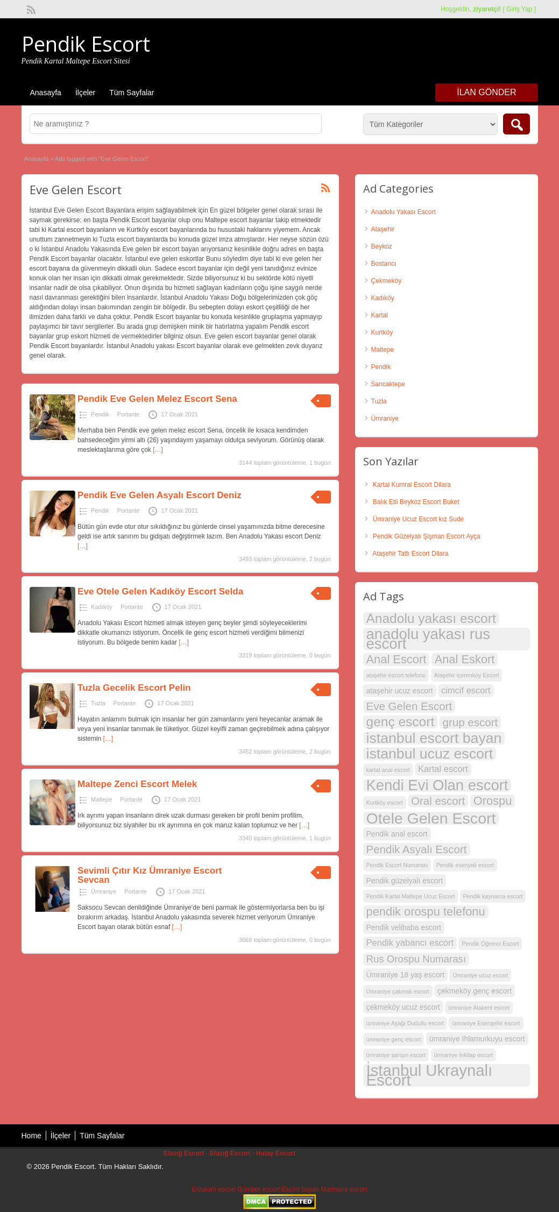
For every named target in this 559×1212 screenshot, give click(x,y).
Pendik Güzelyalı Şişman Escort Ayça (426, 536)
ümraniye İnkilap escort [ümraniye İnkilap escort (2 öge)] (463, 1055)
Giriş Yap (519, 9)
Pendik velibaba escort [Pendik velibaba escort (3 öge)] (403, 927)
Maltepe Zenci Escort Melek (137, 784)
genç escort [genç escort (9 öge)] (400, 721)
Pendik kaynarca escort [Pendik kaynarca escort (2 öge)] (493, 896)
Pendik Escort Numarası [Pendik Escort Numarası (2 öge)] (397, 865)
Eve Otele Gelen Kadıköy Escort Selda (160, 591)
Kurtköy (382, 332)
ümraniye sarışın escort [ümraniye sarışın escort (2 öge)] (396, 1055)
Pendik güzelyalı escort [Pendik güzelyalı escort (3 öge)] (404, 880)
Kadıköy (101, 607)
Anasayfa (45, 92)
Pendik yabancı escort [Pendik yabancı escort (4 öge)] (410, 943)
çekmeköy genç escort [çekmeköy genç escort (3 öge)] (474, 991)
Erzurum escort (213, 1189)
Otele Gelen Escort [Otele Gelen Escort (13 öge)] (431, 818)
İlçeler (85, 92)
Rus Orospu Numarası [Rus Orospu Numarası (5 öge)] (416, 959)
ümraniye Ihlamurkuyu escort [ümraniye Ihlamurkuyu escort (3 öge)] (477, 1038)
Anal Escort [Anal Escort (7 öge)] (396, 659)
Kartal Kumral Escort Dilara (412, 484)
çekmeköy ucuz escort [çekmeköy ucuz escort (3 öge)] (403, 1007)
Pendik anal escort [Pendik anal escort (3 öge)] (397, 834)
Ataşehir (383, 229)
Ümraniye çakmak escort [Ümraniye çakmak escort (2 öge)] (397, 991)
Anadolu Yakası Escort (403, 212)
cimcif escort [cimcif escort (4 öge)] (466, 690)
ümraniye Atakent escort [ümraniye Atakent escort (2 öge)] (479, 1007)
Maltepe (101, 799)
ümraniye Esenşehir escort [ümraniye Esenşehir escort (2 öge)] (486, 1023)
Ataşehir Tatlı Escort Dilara (410, 553)
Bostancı (384, 263)
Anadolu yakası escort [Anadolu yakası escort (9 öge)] (431, 618)
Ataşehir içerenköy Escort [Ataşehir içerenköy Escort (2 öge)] (466, 675)
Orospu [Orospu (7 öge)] (492, 801)
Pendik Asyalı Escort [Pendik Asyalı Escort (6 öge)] (416, 849)
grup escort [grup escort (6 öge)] (470, 722)
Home (31, 1135)
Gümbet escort (258, 1189)
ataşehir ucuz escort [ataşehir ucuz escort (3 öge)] (399, 690)
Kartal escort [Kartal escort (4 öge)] (443, 769)
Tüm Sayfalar (131, 92)
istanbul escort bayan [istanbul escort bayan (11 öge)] (434, 738)
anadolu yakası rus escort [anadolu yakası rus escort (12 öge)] (428, 639)
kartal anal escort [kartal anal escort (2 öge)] (388, 770)
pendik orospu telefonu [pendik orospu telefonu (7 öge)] (425, 911)
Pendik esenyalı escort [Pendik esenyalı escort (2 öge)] (465, 865)
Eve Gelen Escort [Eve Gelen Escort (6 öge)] (409, 706)
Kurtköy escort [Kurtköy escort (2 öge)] (384, 802)
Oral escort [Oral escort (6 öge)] (438, 801)
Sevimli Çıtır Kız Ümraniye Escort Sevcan (149, 875)
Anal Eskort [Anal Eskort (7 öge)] (465, 659)
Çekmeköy (386, 281)
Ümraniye (103, 891)
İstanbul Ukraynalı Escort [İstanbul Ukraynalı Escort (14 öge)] (429, 1075)
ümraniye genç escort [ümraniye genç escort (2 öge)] (393, 1039)
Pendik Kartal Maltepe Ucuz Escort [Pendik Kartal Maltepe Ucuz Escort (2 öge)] (410, 896)
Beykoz (381, 246)
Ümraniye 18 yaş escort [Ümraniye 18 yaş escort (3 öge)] (405, 974)
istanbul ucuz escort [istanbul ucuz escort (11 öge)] (429, 753)
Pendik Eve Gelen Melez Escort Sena (157, 399)
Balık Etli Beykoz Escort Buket (416, 502)
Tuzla (98, 703)
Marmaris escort (344, 1189)
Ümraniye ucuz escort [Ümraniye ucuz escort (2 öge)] (480, 975)
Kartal (379, 315)
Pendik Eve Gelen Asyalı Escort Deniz (159, 495)
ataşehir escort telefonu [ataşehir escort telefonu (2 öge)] (396, 675)
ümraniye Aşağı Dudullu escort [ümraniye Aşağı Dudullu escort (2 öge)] (405, 1023)
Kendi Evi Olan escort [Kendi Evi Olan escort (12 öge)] (437, 785)
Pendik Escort (86, 44)
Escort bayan (300, 1189)
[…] (158, 449)
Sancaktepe (388, 384)
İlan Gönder (486, 92)
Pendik (100, 414)
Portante (128, 414)
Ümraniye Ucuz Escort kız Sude (418, 519)
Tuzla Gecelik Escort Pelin (133, 688)
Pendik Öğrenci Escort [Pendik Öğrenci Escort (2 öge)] (490, 943)
